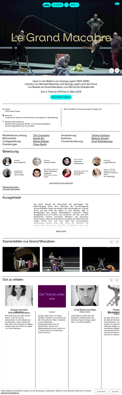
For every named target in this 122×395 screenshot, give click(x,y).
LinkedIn (20, 370)
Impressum (61, 373)
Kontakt (61, 361)
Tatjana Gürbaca (100, 135)
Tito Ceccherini (41, 135)
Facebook (10, 367)
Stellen (61, 367)
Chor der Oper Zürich (11, 189)
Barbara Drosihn (100, 138)
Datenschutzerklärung (10, 393)
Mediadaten (61, 370)
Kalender (57, 5)
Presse (61, 364)
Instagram (20, 367)
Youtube (30, 367)
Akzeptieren (101, 391)
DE (117, 3)
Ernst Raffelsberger (102, 141)
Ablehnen (115, 391)
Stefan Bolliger (41, 141)
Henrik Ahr (38, 138)
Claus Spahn (40, 144)
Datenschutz (61, 376)
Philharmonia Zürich (11, 187)
